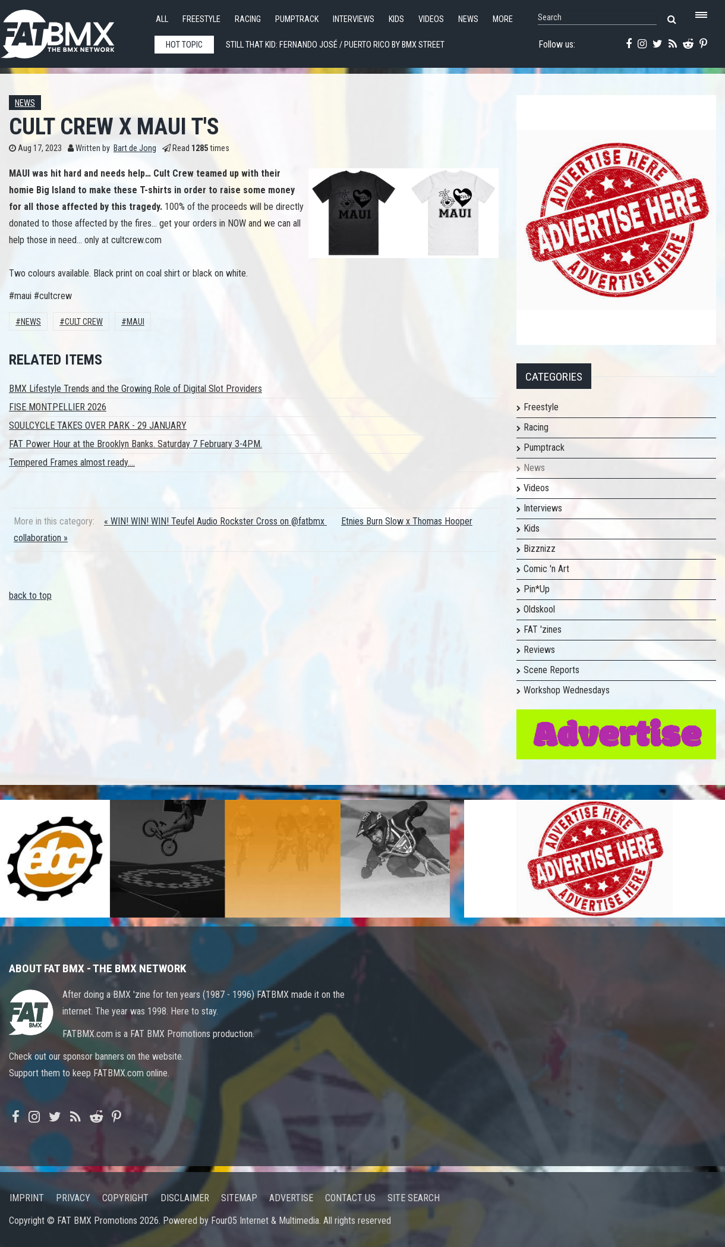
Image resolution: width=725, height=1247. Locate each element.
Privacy (73, 1198)
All (162, 19)
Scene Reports (551, 670)
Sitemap (239, 1198)
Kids (396, 19)
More (503, 19)
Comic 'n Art (546, 568)
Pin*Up (537, 589)
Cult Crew (84, 322)
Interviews (353, 19)
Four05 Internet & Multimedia (265, 1220)
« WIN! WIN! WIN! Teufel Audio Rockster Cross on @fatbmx (215, 521)
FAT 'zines (543, 629)
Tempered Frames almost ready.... (72, 462)
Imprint (27, 1198)
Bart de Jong (135, 148)
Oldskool (539, 609)
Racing (248, 19)
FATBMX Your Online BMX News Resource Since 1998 (71, 30)
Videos (431, 19)
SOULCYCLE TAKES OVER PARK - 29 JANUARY (98, 425)
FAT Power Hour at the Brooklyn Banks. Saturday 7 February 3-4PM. (135, 444)
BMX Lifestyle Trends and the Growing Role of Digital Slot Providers (135, 388)
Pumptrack (297, 19)
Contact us (350, 1198)
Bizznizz (540, 548)
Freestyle (201, 19)
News (468, 19)
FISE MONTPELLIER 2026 (57, 407)
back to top (30, 595)
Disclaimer (184, 1198)
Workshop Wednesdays (567, 690)
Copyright (125, 1198)
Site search (413, 1198)
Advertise (291, 1198)
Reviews (539, 649)
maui (135, 322)
